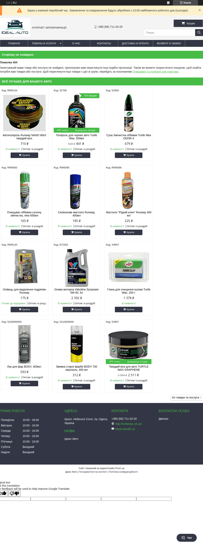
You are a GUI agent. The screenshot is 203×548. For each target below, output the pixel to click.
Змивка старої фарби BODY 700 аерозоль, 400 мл (127, 291)
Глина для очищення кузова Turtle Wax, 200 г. (24, 291)
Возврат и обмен (169, 43)
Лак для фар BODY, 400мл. (75, 289)
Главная (14, 43)
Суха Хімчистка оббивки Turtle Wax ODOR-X (127, 137)
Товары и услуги (44, 43)
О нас (76, 43)
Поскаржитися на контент (93, 394)
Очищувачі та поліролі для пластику (155, 71)
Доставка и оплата (135, 43)
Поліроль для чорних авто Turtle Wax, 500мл (75, 137)
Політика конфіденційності (123, 394)
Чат (186, 538)
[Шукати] (199, 32)
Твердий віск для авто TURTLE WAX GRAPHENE (179, 291)
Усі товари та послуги (185, 320)
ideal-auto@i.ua (125, 351)
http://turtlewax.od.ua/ (128, 346)
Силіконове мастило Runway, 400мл (24, 214)
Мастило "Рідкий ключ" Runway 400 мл (76, 214)
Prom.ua (119, 391)
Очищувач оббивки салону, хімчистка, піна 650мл (178, 137)
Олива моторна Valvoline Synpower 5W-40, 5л (179, 214)
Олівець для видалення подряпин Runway (127, 214)
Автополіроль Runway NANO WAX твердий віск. (24, 137)
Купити (26, 155)
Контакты (104, 43)
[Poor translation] (14, 416)
